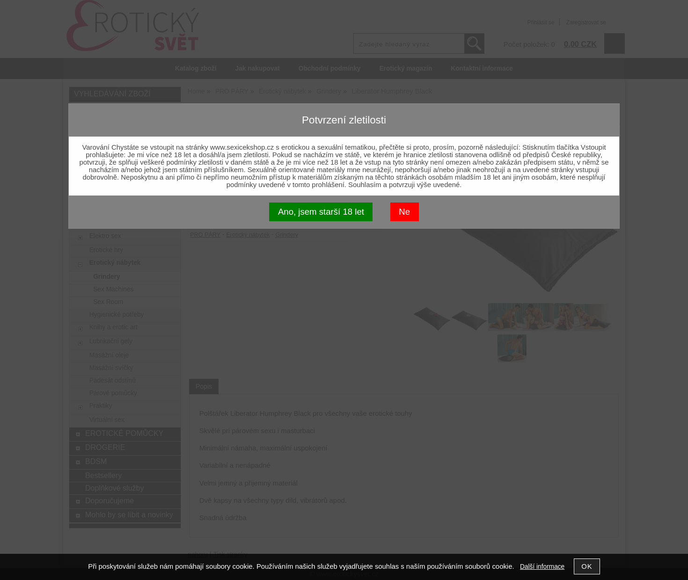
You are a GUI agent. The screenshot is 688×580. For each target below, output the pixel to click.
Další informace (542, 566)
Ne (404, 212)
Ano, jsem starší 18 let (321, 212)
